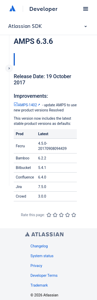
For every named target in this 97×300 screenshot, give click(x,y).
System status (42, 256)
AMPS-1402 (27, 105)
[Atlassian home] (12, 9)
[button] (85, 9)
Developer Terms (44, 275)
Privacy (36, 266)
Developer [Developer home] (43, 8)
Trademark (39, 285)
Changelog (39, 246)
